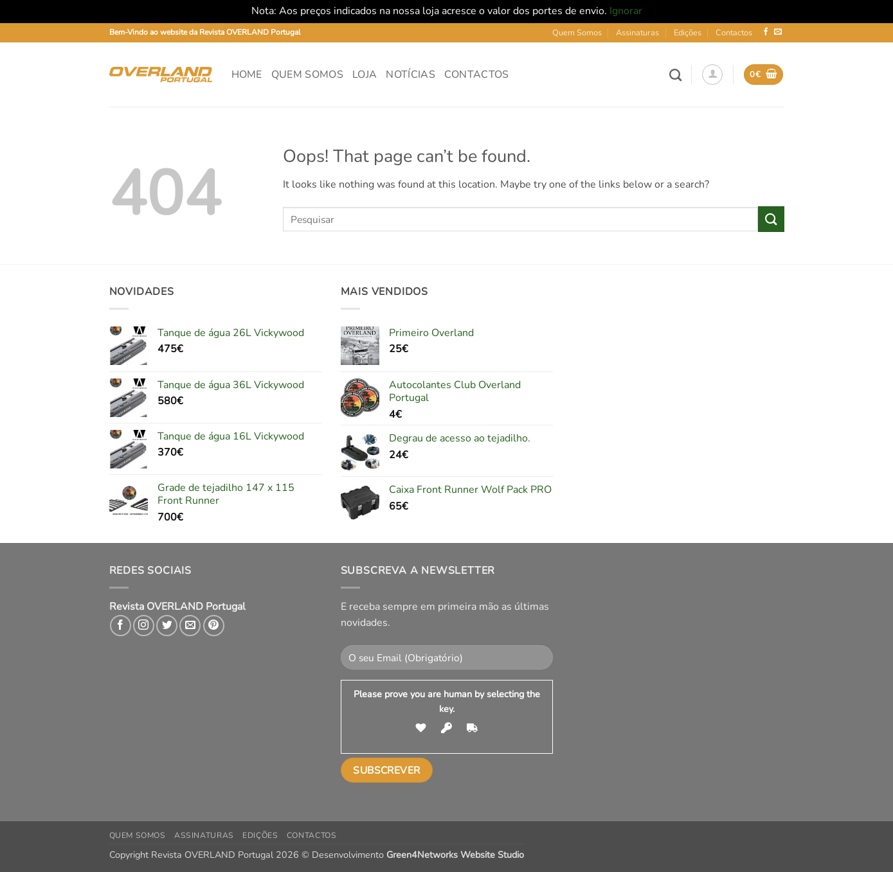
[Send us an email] (778, 32)
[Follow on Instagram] (143, 625)
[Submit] (771, 218)
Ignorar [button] (625, 11)
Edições (687, 33)
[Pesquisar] (675, 75)
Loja (364, 74)
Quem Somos (577, 33)
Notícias (410, 74)
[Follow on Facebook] (766, 32)
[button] (712, 74)
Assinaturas (637, 33)
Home (246, 74)
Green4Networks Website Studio (455, 854)
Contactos (734, 33)
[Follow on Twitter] (166, 625)
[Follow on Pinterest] (213, 625)
